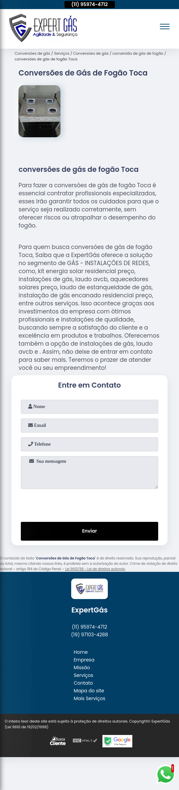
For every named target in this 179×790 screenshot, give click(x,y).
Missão (82, 667)
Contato (83, 683)
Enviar (89, 531)
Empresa (84, 659)
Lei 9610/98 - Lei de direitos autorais (95, 569)
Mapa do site (89, 690)
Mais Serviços (89, 698)
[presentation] (90, 504)
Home (81, 652)
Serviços (83, 675)
